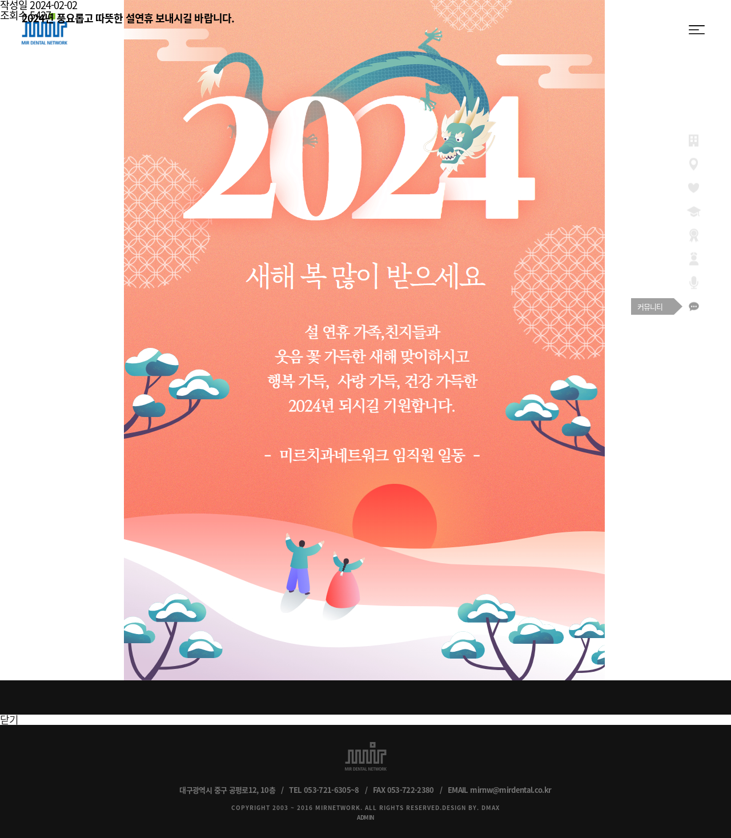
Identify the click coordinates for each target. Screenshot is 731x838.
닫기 (9, 719)
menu (697, 29)
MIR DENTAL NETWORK (44, 29)
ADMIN (365, 817)
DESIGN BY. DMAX (471, 807)
